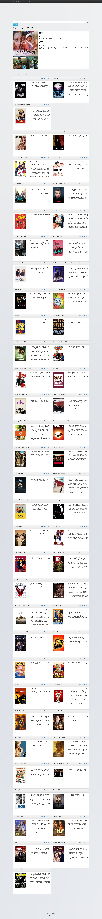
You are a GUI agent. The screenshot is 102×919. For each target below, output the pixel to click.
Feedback (29, 1)
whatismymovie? (17, 1)
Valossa (49, 913)
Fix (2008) (17, 684)
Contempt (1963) (19, 131)
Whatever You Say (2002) (59, 315)
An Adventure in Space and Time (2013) (62, 262)
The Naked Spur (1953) (20, 763)
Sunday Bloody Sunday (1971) (22, 790)
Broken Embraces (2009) (21, 552)
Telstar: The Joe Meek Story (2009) (23, 368)
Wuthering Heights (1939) (59, 842)
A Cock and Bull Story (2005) (22, 605)
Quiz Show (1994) (19, 473)
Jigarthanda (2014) (57, 236)
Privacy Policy (51, 915)
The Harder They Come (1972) (60, 342)
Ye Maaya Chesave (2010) (21, 421)
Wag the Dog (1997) (20, 262)
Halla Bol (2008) (57, 816)
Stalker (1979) (56, 78)
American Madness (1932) (21, 658)
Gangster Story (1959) (58, 605)
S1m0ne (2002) (19, 737)
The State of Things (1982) (21, 394)
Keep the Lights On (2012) (59, 737)
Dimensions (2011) (57, 579)
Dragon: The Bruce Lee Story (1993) (61, 421)
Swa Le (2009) (56, 157)
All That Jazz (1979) (20, 711)
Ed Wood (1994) (19, 78)
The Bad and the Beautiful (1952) (23, 104)
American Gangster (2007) (59, 500)
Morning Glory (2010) (58, 210)
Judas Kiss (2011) (19, 526)
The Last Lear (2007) (58, 631)
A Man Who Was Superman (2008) (61, 473)
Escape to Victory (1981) (21, 579)
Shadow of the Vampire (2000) (60, 131)
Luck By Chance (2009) (58, 526)
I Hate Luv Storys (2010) (21, 157)
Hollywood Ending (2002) (59, 289)
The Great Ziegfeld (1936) (21, 210)
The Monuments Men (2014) (59, 552)
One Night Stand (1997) (58, 447)
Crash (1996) (18, 289)
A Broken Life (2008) (58, 711)
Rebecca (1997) (19, 816)
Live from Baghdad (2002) (21, 342)
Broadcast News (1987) (20, 236)
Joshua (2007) (56, 790)
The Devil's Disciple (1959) (21, 500)
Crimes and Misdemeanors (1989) (61, 763)
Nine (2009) (18, 842)
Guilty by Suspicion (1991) (59, 394)
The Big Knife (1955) (20, 315)
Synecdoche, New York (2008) (22, 447)
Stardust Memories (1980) (21, 631)
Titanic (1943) (18, 869)
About (24, 1)
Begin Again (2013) (19, 183)
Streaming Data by (51, 70)
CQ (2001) (55, 368)
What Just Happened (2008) (60, 183)
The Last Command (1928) (59, 658)
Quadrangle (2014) (57, 684)
